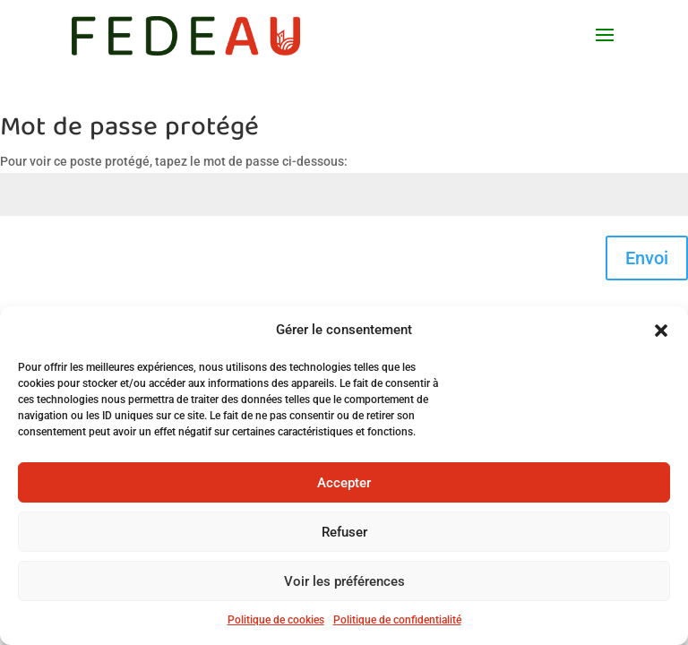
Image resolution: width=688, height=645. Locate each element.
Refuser (344, 532)
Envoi (646, 258)
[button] (661, 331)
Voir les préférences (344, 581)
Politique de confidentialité (397, 620)
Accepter (344, 483)
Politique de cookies (276, 620)
